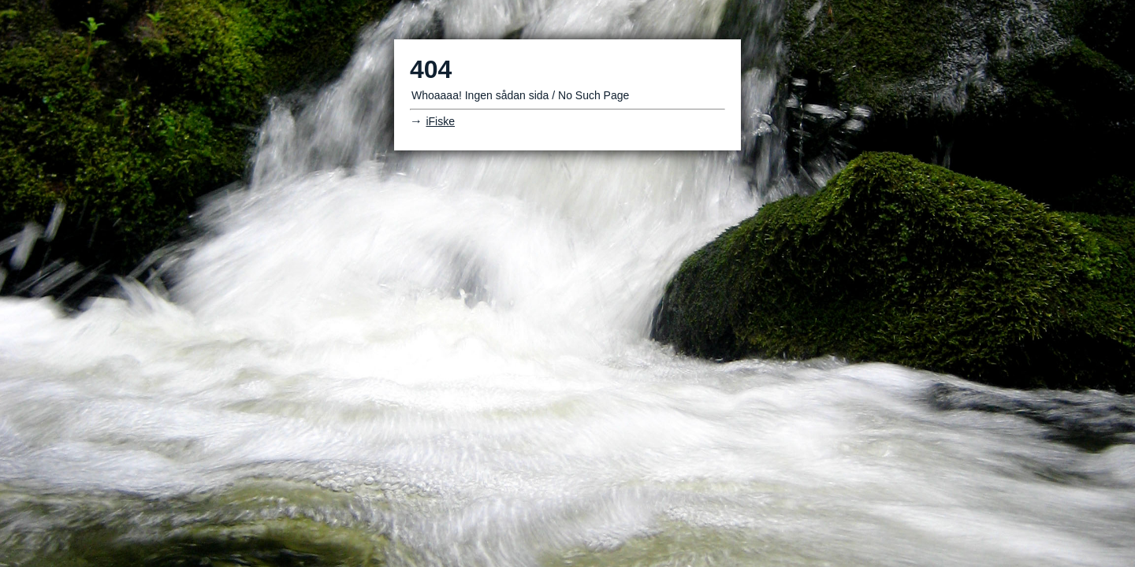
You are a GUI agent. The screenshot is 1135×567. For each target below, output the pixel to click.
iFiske (440, 121)
